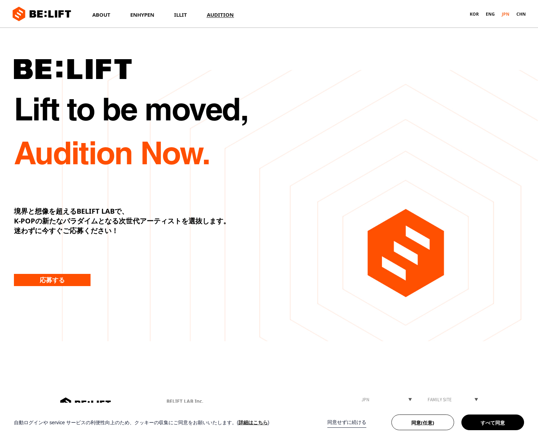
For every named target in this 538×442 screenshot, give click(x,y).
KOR (474, 14)
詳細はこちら (253, 422)
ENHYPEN (142, 14)
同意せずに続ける (346, 422)
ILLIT (180, 14)
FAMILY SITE (440, 399)
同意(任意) (422, 422)
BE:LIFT (42, 14)
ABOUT (101, 14)
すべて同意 (493, 422)
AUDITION (220, 14)
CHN (521, 14)
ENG (490, 14)
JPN (505, 14)
